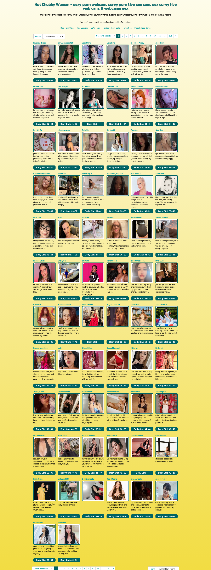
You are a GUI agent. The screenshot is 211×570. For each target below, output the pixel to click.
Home (38, 36)
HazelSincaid (87, 83)
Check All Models (103, 36)
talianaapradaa (137, 403)
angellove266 (160, 443)
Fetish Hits (101, 563)
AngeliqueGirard (113, 283)
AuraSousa (135, 363)
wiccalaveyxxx (64, 123)
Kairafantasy (112, 403)
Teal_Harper (63, 83)
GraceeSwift (38, 83)
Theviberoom (112, 83)
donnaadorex (38, 483)
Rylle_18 (159, 323)
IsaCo (60, 323)
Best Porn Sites (67, 28)
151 (170, 36)
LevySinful (37, 123)
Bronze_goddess (40, 323)
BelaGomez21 (88, 443)
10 (155, 36)
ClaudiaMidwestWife (41, 163)
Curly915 (37, 283)
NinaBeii (85, 203)
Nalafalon (86, 123)
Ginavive (159, 123)
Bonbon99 (111, 123)
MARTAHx (159, 243)
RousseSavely (64, 363)
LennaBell (135, 283)
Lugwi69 (85, 243)
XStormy (134, 323)
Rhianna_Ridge (39, 43)
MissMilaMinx (39, 403)
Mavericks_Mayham (115, 163)
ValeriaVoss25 (161, 283)
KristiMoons (160, 403)
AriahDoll (61, 163)
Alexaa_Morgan (162, 203)
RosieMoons (112, 443)
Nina (60, 203)
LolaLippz (37, 203)
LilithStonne (38, 443)
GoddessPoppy (137, 43)
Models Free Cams (142, 28)
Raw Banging (82, 28)
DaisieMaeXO (87, 363)
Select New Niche (54, 36)
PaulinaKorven (113, 363)
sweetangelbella (137, 243)
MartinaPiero (112, 243)
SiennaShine (87, 283)
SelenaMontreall (113, 323)
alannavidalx (136, 443)
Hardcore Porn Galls (111, 28)
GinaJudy (62, 483)
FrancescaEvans (65, 283)
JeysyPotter (63, 403)
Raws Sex (127, 28)
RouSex (134, 123)
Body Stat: (44, 77)
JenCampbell (160, 363)
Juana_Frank (38, 363)
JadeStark (86, 43)
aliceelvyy (159, 43)
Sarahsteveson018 (65, 43)
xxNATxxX (159, 163)
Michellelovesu (161, 83)
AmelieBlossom (88, 403)
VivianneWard (137, 203)
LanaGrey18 (87, 163)
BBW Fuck (95, 28)
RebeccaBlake (39, 243)
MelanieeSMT (63, 443)
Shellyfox (61, 243)
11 (160, 36)
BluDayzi (110, 203)
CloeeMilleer (87, 323)
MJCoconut (136, 163)
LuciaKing (111, 43)
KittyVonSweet (137, 83)
